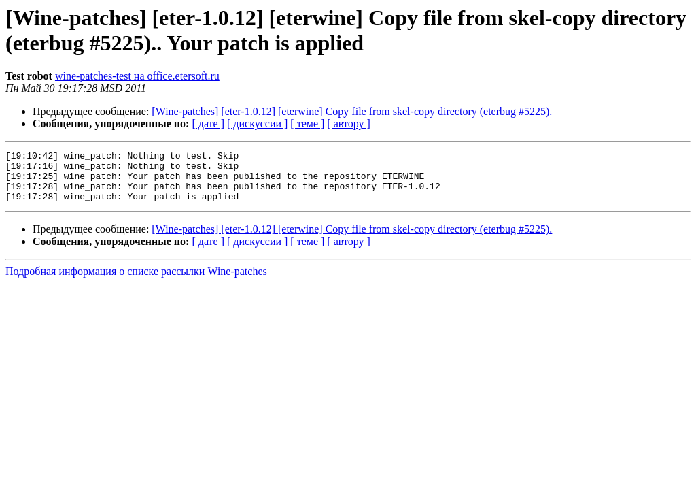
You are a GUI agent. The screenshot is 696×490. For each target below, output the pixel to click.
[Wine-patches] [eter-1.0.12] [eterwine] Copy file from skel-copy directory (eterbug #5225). (352, 111)
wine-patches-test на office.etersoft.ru (137, 76)
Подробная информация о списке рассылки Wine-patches (136, 281)
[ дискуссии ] (257, 123)
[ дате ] (208, 123)
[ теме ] (307, 123)
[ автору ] (348, 123)
